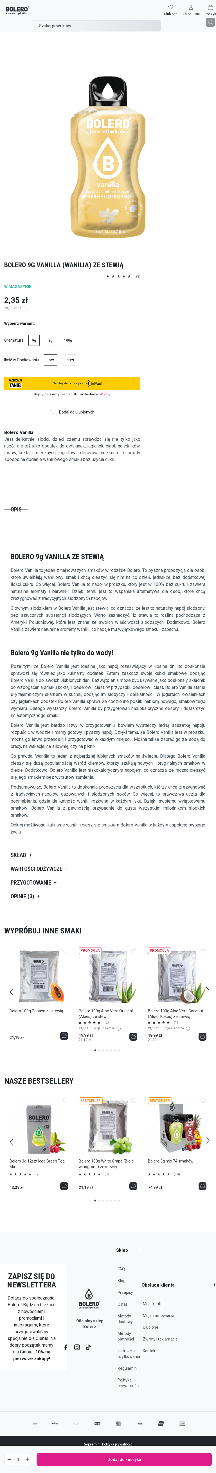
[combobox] (97, 25)
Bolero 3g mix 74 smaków (171, 1161)
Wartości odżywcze (36, 868)
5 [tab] (111, 1050)
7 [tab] (119, 1050)
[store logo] (18, 10)
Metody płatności (126, 1336)
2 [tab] (99, 1050)
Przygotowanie (31, 882)
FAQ (121, 1269)
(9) (37, 1174)
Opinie (22, 896)
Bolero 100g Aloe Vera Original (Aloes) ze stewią (106, 1014)
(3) (107, 1174)
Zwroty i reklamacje (160, 1339)
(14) (177, 1174)
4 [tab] (107, 1050)
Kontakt (150, 1351)
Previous (7, 989)
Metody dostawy (125, 1319)
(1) (176, 1022)
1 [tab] (95, 1050)
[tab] (16, 509)
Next (208, 989)
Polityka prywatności (128, 1383)
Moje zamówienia (158, 1315)
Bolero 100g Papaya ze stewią (36, 1011)
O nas (123, 1304)
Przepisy (125, 1292)
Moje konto (153, 1303)
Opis (16, 509)
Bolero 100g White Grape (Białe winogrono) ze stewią (106, 1164)
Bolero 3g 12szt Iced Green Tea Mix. (37, 1164)
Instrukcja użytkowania (129, 1354)
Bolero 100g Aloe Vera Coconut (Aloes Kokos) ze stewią (175, 1014)
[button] (191, 10)
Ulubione (150, 1327)
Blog (121, 1280)
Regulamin (127, 1368)
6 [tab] (115, 1050)
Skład (18, 855)
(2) (107, 1022)
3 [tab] (103, 1050)
